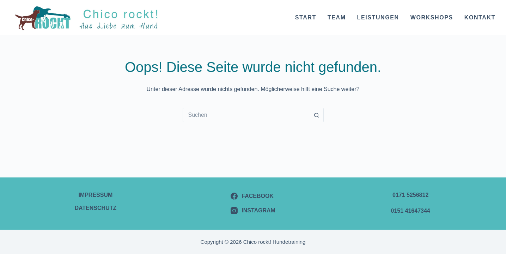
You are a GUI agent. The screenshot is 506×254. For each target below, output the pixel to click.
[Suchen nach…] (246, 115)
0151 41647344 (410, 211)
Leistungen (378, 17)
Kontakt (479, 17)
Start (305, 17)
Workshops (431, 17)
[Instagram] (253, 210)
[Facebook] (253, 196)
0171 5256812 (410, 195)
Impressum (95, 195)
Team (337, 17)
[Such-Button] (317, 115)
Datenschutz (95, 208)
